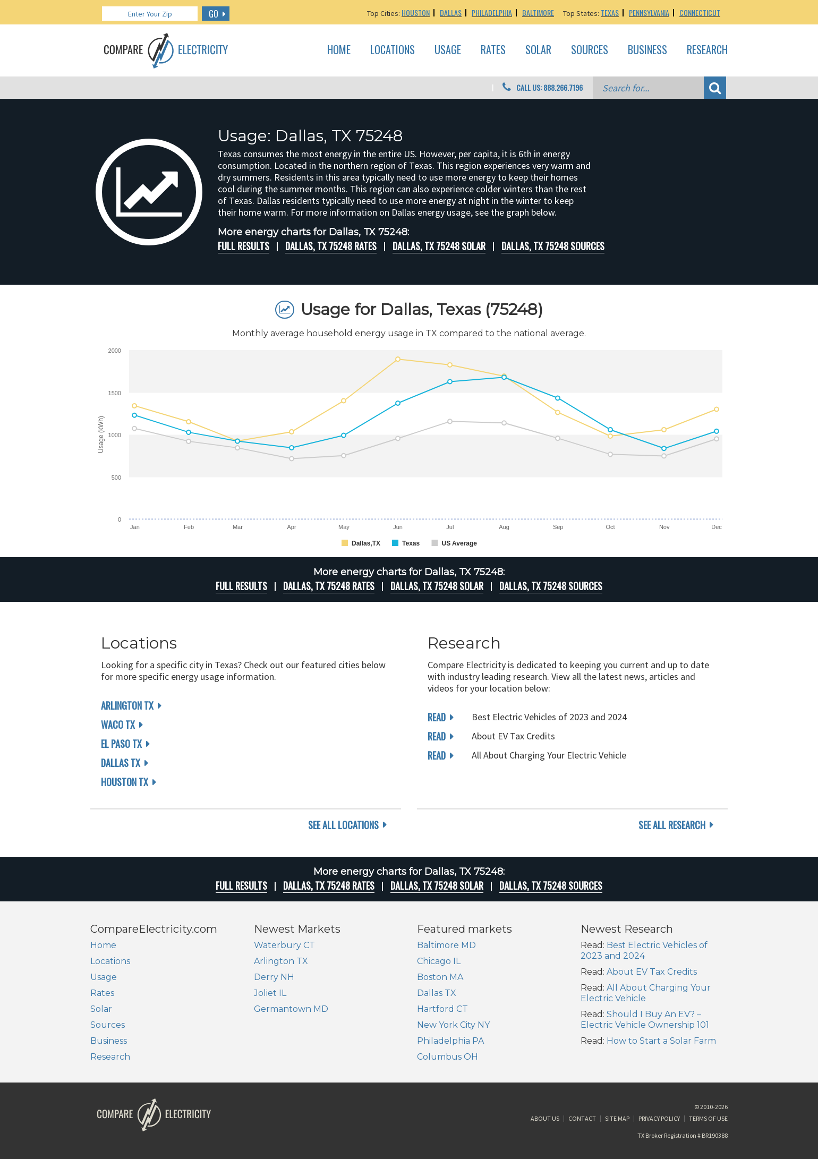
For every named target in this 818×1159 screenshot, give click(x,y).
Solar (538, 49)
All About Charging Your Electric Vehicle (646, 993)
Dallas (451, 12)
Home (339, 49)
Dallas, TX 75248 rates (331, 246)
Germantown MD (291, 1009)
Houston (416, 12)
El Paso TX (121, 743)
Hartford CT (442, 1009)
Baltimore (538, 12)
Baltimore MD (446, 945)
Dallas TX (120, 763)
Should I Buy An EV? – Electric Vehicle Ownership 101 (645, 1019)
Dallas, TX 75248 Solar (439, 246)
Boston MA (440, 977)
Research (707, 49)
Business (647, 49)
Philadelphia (492, 12)
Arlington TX (127, 705)
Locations (392, 49)
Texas (610, 12)
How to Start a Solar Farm (661, 1041)
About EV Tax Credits (652, 972)
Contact (582, 1118)
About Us (545, 1118)
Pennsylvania (649, 12)
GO (213, 13)
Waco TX (118, 724)
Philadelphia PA (450, 1041)
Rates (493, 49)
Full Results (243, 246)
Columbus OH (447, 1057)
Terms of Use (708, 1118)
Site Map (617, 1118)
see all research (671, 825)
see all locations (343, 825)
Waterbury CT (284, 945)
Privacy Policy (659, 1118)
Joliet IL (270, 993)
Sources (589, 49)
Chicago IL (439, 961)
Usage (447, 49)
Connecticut (699, 12)
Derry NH (274, 977)
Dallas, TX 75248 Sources (552, 246)
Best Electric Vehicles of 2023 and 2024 (644, 950)
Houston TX (124, 782)
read (437, 717)
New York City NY (453, 1025)
